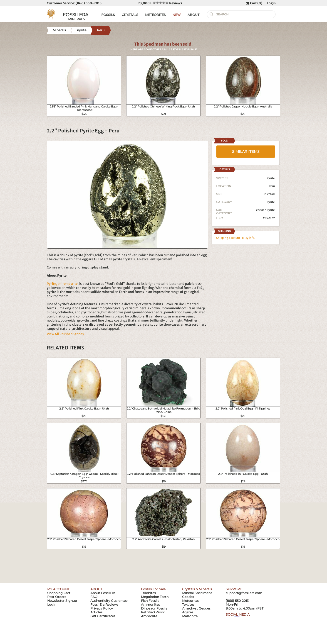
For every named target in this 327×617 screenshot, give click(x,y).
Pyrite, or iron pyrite (62, 284)
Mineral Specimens (197, 593)
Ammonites (150, 604)
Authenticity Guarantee (108, 601)
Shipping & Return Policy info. (235, 237)
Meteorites (190, 601)
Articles (96, 612)
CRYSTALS (130, 15)
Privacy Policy (101, 608)
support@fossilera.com (244, 593)
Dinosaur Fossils (154, 608)
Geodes (188, 597)
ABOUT (193, 15)
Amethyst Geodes (196, 608)
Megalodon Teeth (154, 597)
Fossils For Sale (153, 589)
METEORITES (155, 15)
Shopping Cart (58, 593)
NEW (177, 15)
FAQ (93, 597)
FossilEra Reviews (104, 604)
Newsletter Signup (62, 601)
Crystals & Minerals (197, 589)
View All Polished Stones (65, 334)
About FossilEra (102, 593)
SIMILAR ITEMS (246, 151)
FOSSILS (108, 15)
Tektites (188, 604)
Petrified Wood (153, 612)
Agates (187, 612)
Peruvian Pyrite (265, 210)
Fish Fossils (150, 601)
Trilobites (148, 593)
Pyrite (271, 202)
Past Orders (56, 597)
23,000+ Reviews (160, 3)
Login (271, 3)
